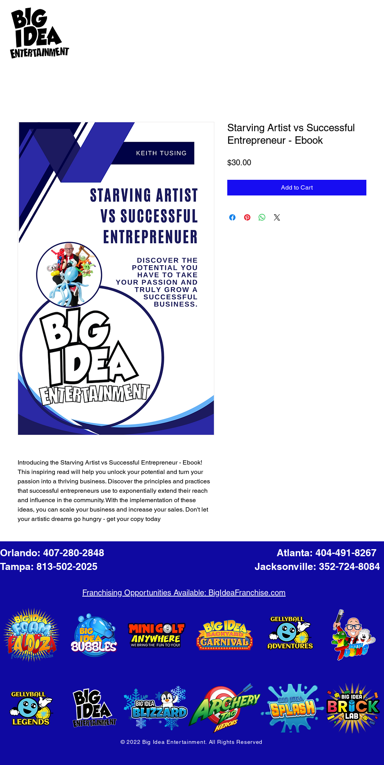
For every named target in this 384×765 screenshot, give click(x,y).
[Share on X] (277, 217)
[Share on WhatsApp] (262, 217)
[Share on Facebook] (232, 217)
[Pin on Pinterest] (247, 217)
